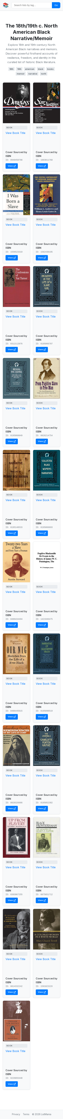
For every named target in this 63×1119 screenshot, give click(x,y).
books (50, 69)
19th (19, 69)
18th (11, 69)
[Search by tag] (31, 5)
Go (56, 5)
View (12, 166)
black (40, 69)
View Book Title (15, 133)
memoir (21, 73)
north (43, 73)
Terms (26, 1114)
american (29, 69)
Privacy (16, 1114)
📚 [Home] (6, 5)
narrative (32, 73)
